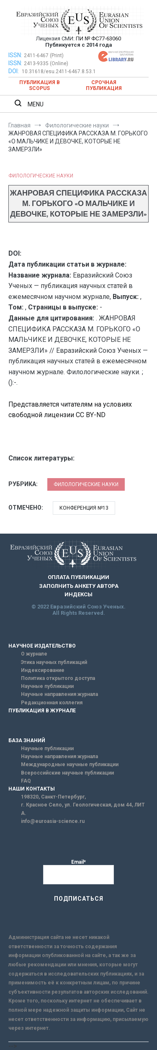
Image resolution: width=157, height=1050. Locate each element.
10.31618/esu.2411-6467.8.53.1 (59, 71)
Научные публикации (47, 686)
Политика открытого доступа (58, 678)
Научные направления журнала (59, 694)
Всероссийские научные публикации (67, 773)
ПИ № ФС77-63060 (98, 38)
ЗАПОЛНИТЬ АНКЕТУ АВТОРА (78, 586)
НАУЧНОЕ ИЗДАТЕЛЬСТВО (42, 646)
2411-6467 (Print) (44, 55)
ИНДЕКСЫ (78, 594)
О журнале (34, 654)
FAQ (26, 781)
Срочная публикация (104, 85)
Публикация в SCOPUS (39, 85)
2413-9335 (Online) (46, 63)
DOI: (14, 71)
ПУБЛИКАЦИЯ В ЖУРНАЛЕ (42, 711)
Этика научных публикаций (54, 662)
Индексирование (42, 670)
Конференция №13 (83, 508)
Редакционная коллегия (51, 703)
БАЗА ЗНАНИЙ (26, 740)
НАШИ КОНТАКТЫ (31, 789)
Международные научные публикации (69, 764)
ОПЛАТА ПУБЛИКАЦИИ (78, 577)
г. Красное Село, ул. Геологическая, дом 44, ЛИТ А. (83, 809)
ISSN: (15, 55)
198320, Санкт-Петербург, (53, 797)
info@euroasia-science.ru (53, 821)
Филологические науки (40, 176)
